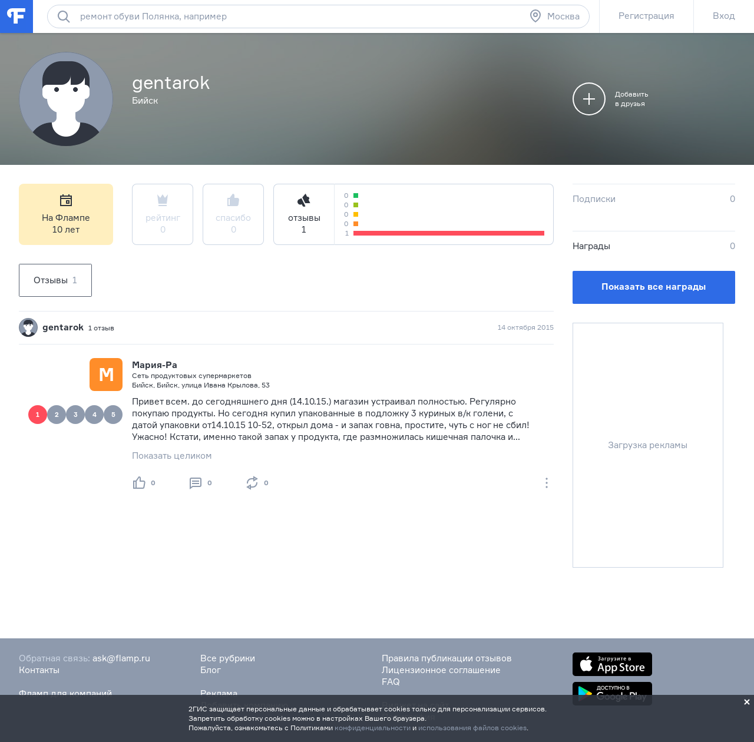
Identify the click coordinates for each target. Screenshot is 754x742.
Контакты (39, 669)
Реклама (218, 693)
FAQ (391, 681)
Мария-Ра (154, 364)
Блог (210, 669)
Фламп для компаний (65, 693)
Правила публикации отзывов (447, 658)
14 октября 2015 (526, 327)
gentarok (63, 327)
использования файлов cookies (472, 727)
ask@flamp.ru (121, 658)
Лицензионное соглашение (441, 669)
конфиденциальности (373, 727)
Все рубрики (227, 658)
